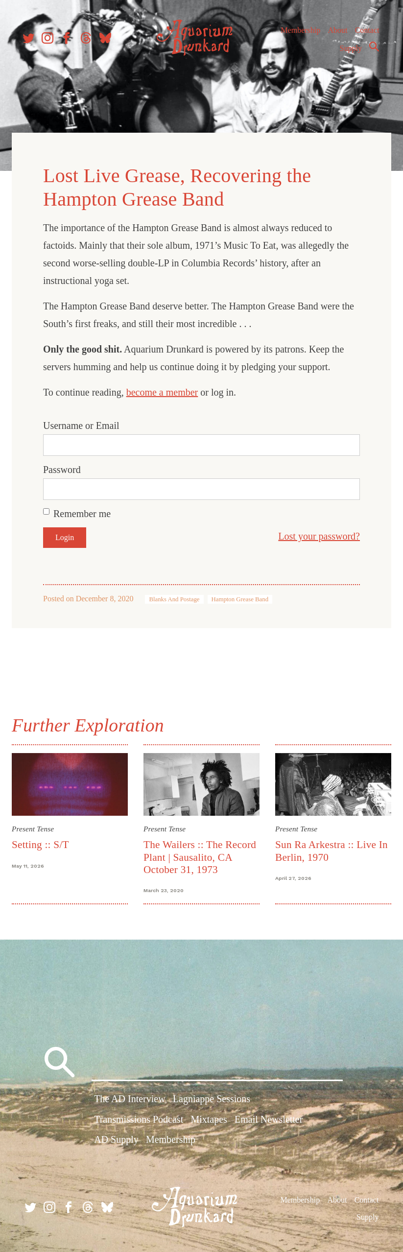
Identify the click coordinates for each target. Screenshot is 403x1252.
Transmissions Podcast (138, 1120)
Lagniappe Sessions (211, 1100)
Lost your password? (315, 533)
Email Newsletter (269, 1120)
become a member (166, 389)
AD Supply (116, 1140)
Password (66, 467)
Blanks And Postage (178, 596)
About (335, 34)
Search (372, 50)
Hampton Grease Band (244, 596)
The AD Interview (130, 1100)
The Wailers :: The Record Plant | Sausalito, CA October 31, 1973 (201, 853)
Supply (348, 52)
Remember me (86, 511)
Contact (365, 34)
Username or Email (85, 423)
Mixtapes (208, 1120)
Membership (298, 34)
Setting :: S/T (44, 841)
